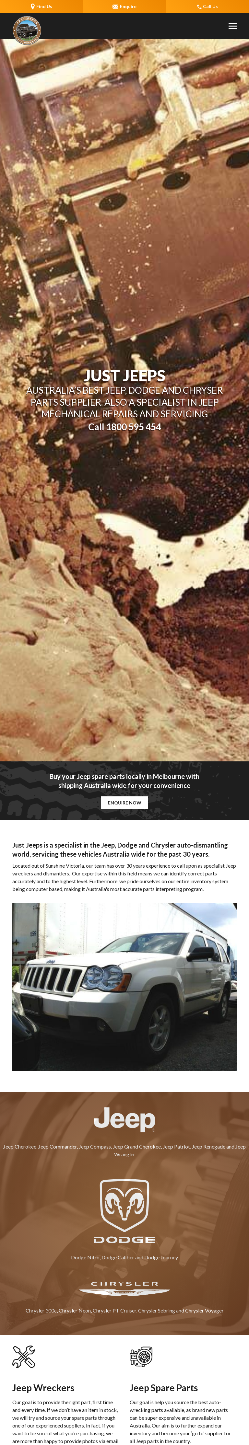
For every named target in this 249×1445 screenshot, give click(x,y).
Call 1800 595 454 (124, 426)
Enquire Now (124, 802)
